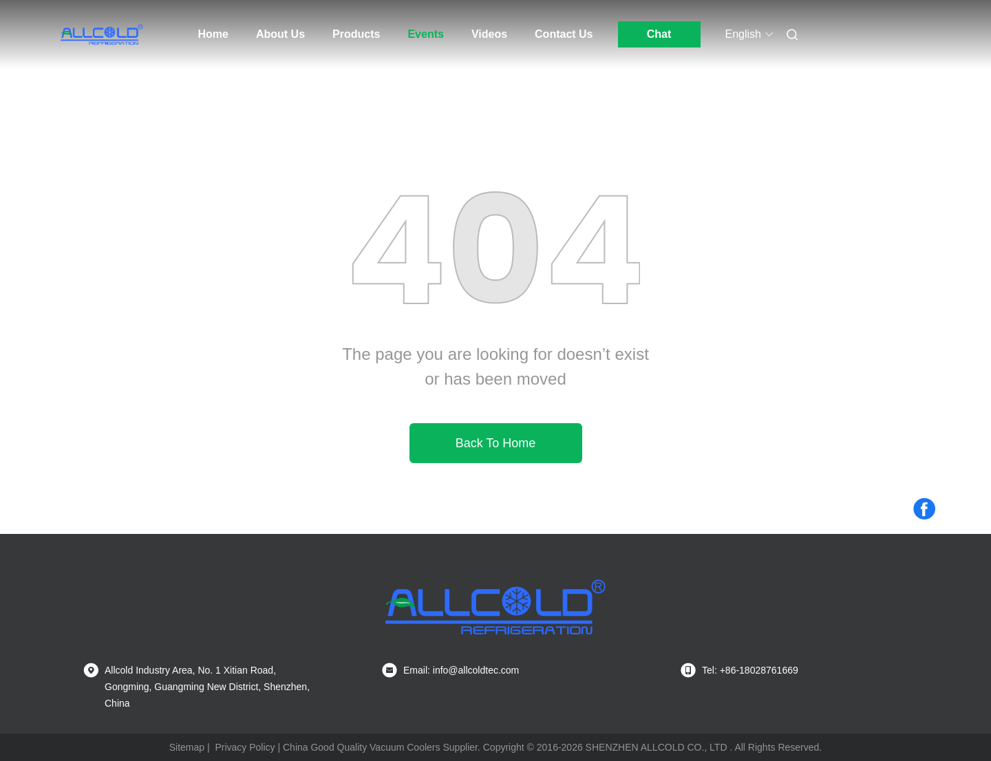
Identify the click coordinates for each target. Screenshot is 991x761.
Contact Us (564, 34)
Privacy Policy (245, 747)
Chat (659, 34)
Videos (489, 34)
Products (356, 34)
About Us (280, 34)
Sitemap (186, 747)
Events (425, 34)
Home (213, 34)
